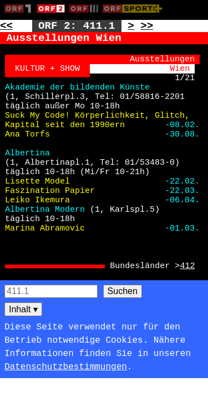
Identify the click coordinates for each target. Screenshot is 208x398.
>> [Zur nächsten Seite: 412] (146, 26)
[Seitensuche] (51, 291)
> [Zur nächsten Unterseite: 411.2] (131, 26)
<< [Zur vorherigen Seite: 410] (6, 26)
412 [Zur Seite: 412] (187, 266)
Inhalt (23, 309)
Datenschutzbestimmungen (65, 367)
